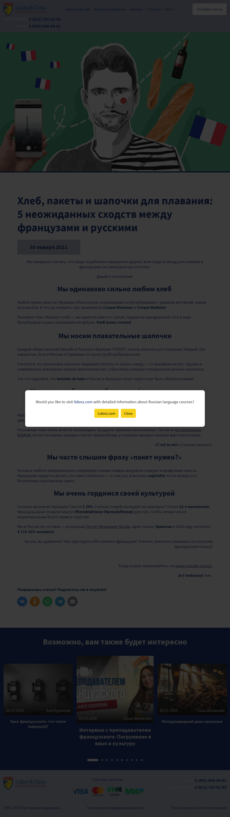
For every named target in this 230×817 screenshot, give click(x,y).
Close (128, 413)
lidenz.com (83, 401)
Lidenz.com (106, 413)
